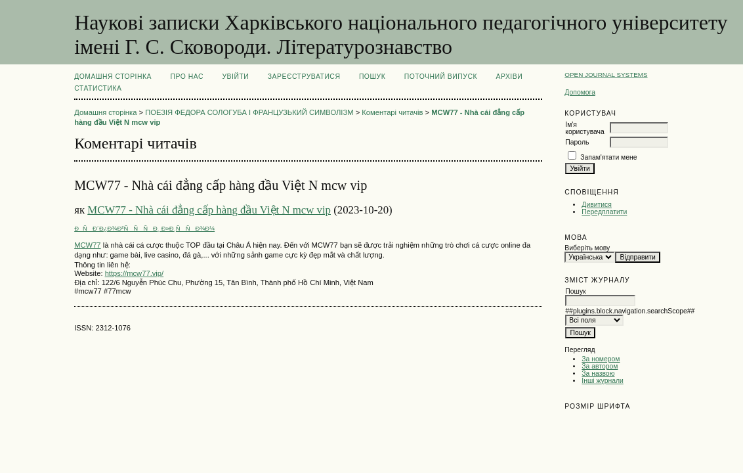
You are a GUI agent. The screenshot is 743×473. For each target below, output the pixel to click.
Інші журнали (602, 380)
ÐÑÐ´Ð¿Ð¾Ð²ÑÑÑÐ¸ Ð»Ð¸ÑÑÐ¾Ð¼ (144, 228)
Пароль (577, 142)
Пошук (372, 76)
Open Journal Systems (605, 74)
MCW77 (87, 245)
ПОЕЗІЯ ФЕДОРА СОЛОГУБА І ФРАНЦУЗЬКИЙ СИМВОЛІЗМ (249, 112)
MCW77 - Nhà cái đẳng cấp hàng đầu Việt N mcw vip (209, 210)
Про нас (187, 76)
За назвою (598, 373)
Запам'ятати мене (608, 157)
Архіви (509, 76)
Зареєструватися (304, 76)
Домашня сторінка (113, 76)
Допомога (579, 92)
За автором (600, 366)
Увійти (235, 76)
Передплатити (604, 211)
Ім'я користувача (584, 128)
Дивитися (597, 204)
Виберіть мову (587, 248)
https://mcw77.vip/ (134, 273)
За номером (601, 359)
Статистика (97, 88)
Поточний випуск (440, 76)
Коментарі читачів (392, 112)
